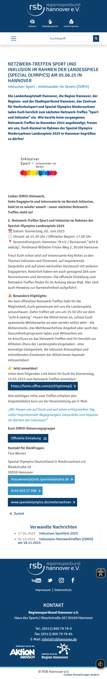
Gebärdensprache (50, 23)
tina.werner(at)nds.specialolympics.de (40, 479)
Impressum (43, 590)
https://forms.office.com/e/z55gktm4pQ (41, 386)
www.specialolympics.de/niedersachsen (41, 502)
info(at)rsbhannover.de (59, 639)
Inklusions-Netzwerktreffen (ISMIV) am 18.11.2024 (55, 541)
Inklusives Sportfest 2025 (58, 533)
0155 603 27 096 (24, 490)
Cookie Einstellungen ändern (81, 674)
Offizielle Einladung (26, 438)
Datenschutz (63, 590)
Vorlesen (32, 23)
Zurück (19, 513)
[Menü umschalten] (13, 38)
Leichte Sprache (71, 23)
